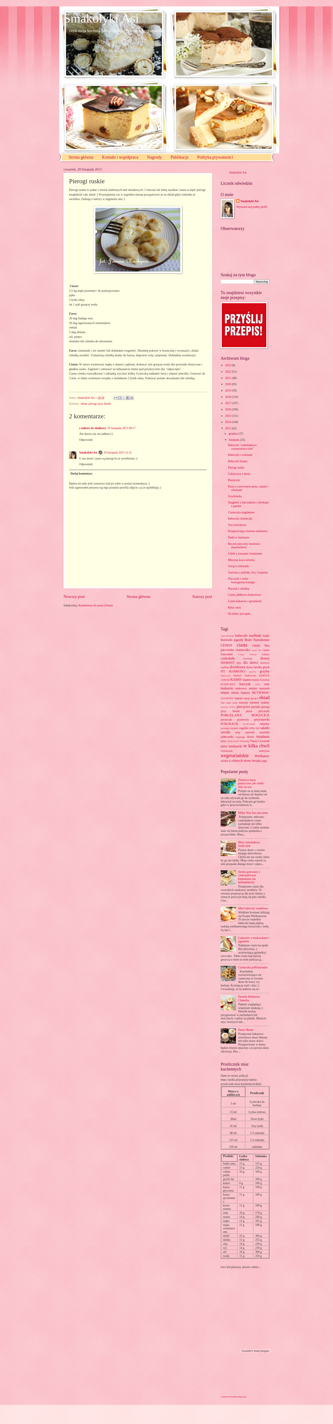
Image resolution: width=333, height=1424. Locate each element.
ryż (258, 728)
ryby (252, 728)
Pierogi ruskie (236, 467)
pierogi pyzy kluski (100, 403)
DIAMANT (227, 662)
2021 (228, 378)
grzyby (265, 671)
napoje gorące (250, 698)
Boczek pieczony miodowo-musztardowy (244, 545)
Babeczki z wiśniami (240, 454)
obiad (83, 403)
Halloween (226, 675)
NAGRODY (227, 698)
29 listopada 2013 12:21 (118, 452)
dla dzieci (250, 663)
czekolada (228, 658)
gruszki (252, 671)
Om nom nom (229, 702)
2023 (228, 365)
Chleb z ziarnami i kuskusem (245, 553)
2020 (228, 384)
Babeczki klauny (237, 461)
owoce (254, 702)
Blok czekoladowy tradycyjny (249, 844)
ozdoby (265, 702)
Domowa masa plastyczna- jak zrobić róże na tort (251, 783)
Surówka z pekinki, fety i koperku (248, 572)
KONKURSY (228, 684)
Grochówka (234, 496)
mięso (225, 692)
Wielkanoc (262, 756)
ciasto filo (256, 650)
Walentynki (227, 750)
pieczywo (243, 707)
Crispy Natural (247, 654)
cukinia (266, 654)
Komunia (265, 679)
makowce (241, 688)
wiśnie (224, 760)
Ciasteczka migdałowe (241, 512)
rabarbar (265, 723)
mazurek (265, 688)
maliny (253, 688)
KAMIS (236, 679)
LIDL (257, 684)
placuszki (264, 711)
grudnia (233, 433)
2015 (228, 415)
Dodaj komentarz (81, 473)
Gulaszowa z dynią (239, 473)
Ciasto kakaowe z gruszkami (244, 601)
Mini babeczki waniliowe (253, 908)
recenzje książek (229, 728)
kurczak (244, 684)
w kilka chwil (256, 745)
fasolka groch (262, 667)
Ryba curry (234, 607)
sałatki (265, 728)
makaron (227, 688)
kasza (255, 679)
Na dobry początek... (240, 613)
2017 (228, 403)
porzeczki (226, 719)
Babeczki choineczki (240, 518)
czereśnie (248, 658)
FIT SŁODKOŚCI (233, 671)
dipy (239, 662)
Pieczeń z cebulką (238, 588)
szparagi (240, 736)
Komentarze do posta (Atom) (95, 605)
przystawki (262, 719)
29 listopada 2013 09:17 (121, 428)
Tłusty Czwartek (260, 741)
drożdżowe (237, 667)
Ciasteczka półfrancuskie (253, 967)
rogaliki (243, 728)
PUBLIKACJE (229, 723)
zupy (264, 760)
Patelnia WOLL (228, 707)
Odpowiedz (86, 439)
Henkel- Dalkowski (245, 675)
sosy (237, 732)
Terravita (245, 741)
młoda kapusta (240, 692)
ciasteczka (243, 650)
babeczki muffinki (248, 636)
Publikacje (179, 157)
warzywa (264, 750)
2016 (228, 409)
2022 (228, 371)
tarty (223, 741)
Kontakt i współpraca (120, 157)
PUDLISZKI (249, 724)
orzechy (243, 702)
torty (224, 746)
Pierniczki (234, 480)
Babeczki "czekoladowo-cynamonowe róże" (242, 447)
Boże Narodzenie (257, 640)
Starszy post (202, 596)
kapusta (247, 679)
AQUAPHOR (227, 636)
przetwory (243, 719)
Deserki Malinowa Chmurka (249, 998)
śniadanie (263, 737)
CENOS (226, 645)
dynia (249, 667)
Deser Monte (246, 1029)
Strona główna (81, 157)
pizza (249, 711)
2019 (228, 390)
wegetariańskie (235, 755)
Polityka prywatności (215, 157)
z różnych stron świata (244, 761)
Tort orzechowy (237, 525)
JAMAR (225, 679)
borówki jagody (232, 640)
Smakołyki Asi (101, 18)
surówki (249, 732)
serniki (225, 732)
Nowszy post (74, 596)
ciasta (242, 645)
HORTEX (264, 675)
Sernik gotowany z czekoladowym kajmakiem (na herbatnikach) (249, 877)
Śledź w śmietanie (238, 537)
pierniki (255, 706)
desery (265, 658)
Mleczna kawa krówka (241, 560)
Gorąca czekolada (238, 566)
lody (267, 684)
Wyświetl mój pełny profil (251, 206)
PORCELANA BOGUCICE (245, 715)
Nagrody (154, 157)
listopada (234, 439)
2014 (228, 422)
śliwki (250, 736)
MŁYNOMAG (261, 692)
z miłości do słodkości (92, 428)
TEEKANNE (233, 741)
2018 (228, 397)
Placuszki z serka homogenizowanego (241, 580)
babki (266, 635)
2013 (228, 428)
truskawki (235, 746)
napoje (239, 698)
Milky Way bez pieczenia (253, 812)
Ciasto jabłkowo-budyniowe (244, 594)
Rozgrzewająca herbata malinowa (247, 531)
